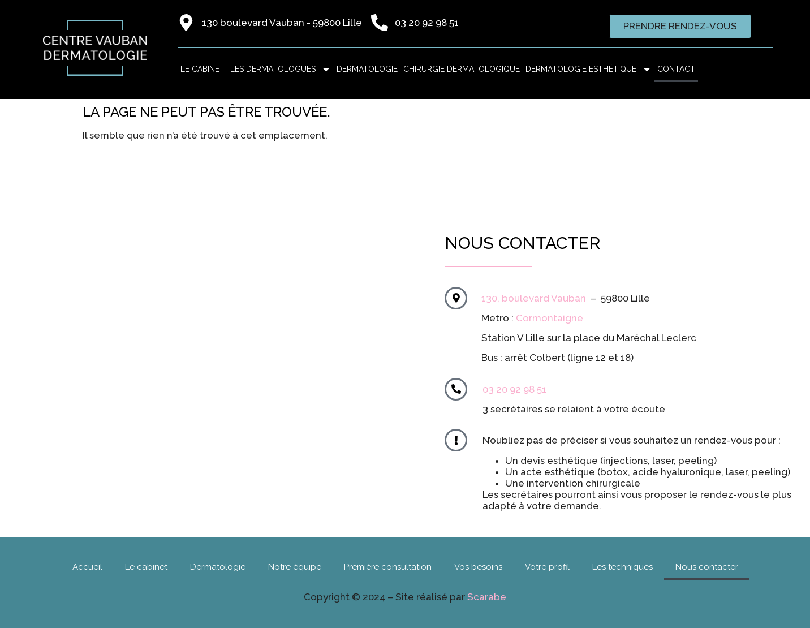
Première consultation (388, 567)
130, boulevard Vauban (533, 298)
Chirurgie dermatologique (461, 69)
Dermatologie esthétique (588, 69)
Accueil (87, 567)
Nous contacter (706, 567)
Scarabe (486, 597)
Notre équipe (294, 567)
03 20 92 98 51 (514, 389)
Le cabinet (146, 567)
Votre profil (547, 567)
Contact (676, 69)
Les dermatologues (280, 69)
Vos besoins (478, 567)
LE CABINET (202, 69)
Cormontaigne (549, 318)
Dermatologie (367, 69)
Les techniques (622, 567)
